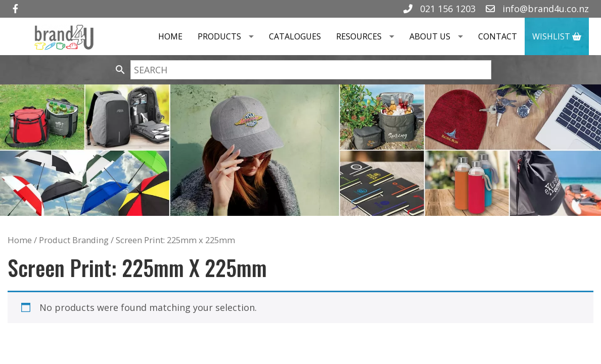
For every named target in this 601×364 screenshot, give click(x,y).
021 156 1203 (439, 9)
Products (229, 36)
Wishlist (556, 36)
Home (170, 36)
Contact (497, 36)
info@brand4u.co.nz (537, 9)
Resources (369, 36)
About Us (440, 36)
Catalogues (295, 36)
